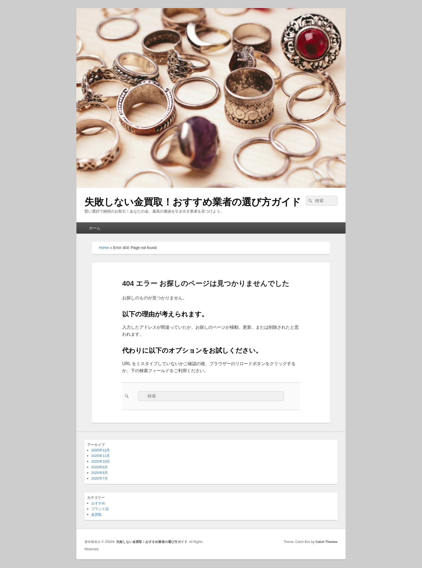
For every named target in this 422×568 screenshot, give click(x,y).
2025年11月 (100, 456)
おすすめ (98, 503)
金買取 (96, 514)
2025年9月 (99, 467)
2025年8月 (99, 473)
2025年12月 (100, 450)
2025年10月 (100, 461)
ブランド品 (100, 509)
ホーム (94, 228)
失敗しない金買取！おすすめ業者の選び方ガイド (193, 201)
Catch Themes (326, 542)
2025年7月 (99, 478)
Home (104, 247)
